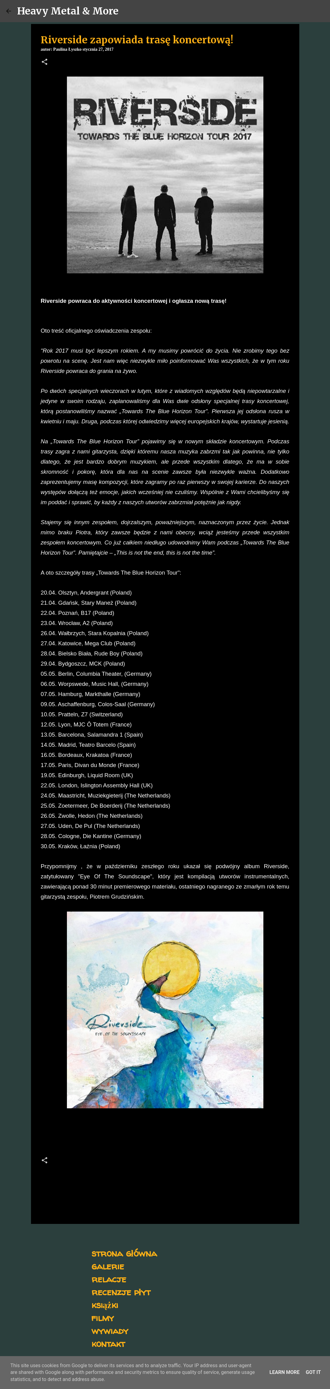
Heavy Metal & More (67, 11)
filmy (102, 1317)
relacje (108, 1278)
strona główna (124, 1253)
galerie (107, 1266)
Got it (313, 1372)
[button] (44, 62)
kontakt (108, 1343)
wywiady (109, 1330)
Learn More (285, 1372)
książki (104, 1304)
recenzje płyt (120, 1291)
